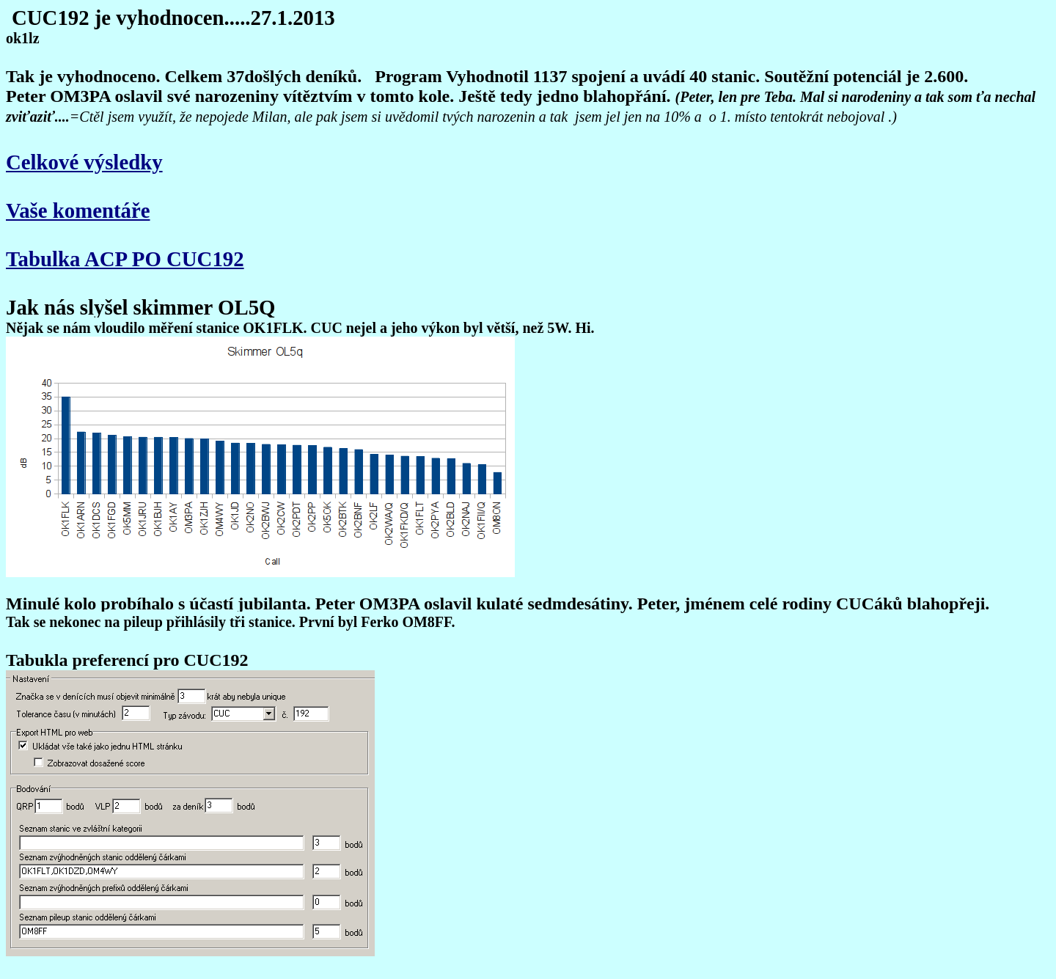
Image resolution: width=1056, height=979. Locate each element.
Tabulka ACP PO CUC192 (125, 259)
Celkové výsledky (84, 162)
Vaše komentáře (78, 210)
